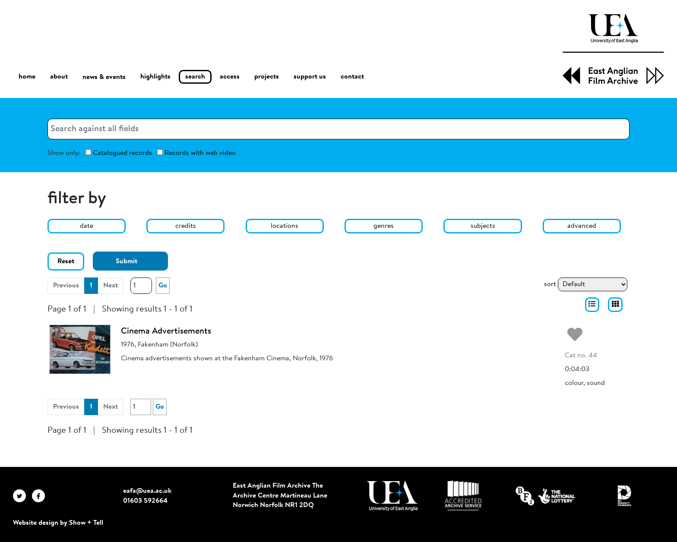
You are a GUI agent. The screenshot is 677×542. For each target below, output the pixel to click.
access (229, 77)
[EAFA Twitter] (22, 495)
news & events (104, 77)
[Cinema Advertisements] (79, 349)
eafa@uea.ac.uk (147, 491)
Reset (65, 261)
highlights (155, 77)
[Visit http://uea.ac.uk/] (392, 496)
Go (162, 285)
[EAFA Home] (613, 49)
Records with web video (196, 153)
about (58, 77)
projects (267, 77)
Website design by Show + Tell (58, 523)
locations (284, 226)
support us (310, 77)
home (27, 76)
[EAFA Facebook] (40, 495)
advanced (581, 226)
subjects (483, 226)
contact (352, 77)
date (86, 226)
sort (550, 284)
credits (185, 226)
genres (383, 226)
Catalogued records (118, 153)
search (195, 77)
